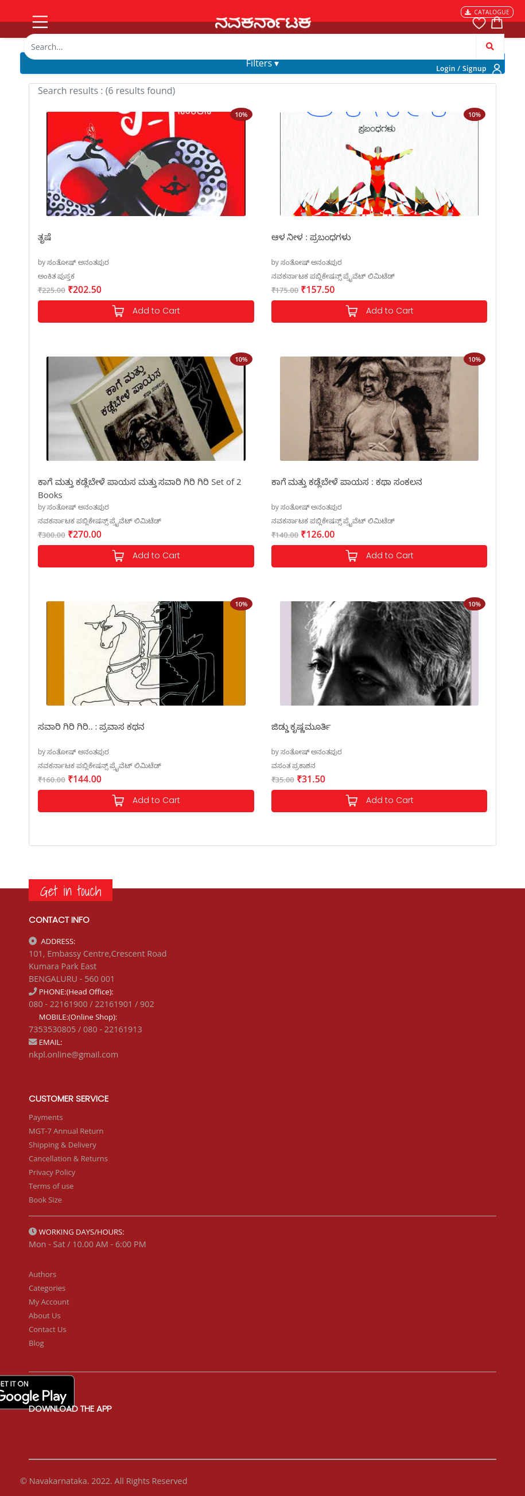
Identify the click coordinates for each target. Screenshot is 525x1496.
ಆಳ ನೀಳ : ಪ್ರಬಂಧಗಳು (311, 236)
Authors (42, 1274)
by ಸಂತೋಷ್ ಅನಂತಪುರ (73, 262)
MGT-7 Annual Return (66, 1131)
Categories (47, 1288)
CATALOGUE (487, 12)
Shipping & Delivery (62, 1144)
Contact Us (48, 1329)
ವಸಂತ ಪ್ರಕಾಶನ (293, 765)
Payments (46, 1117)
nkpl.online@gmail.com (73, 1054)
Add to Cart (145, 311)
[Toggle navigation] (39, 19)
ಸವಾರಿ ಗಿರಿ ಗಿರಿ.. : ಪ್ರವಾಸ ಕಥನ (91, 726)
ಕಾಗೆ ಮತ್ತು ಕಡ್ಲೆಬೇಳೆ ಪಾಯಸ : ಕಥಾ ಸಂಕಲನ (346, 481)
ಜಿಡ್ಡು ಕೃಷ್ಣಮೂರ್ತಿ (301, 726)
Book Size (45, 1200)
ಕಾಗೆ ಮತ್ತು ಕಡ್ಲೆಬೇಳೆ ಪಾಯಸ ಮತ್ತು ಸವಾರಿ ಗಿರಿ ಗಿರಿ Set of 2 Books (140, 487)
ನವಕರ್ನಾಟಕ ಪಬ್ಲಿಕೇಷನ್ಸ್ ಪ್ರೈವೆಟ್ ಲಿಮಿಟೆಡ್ (333, 276)
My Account (49, 1302)
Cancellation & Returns (68, 1158)
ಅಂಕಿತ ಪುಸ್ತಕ (56, 276)
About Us (45, 1315)
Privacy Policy (52, 1172)
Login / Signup (461, 68)
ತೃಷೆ (44, 236)
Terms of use (51, 1186)
